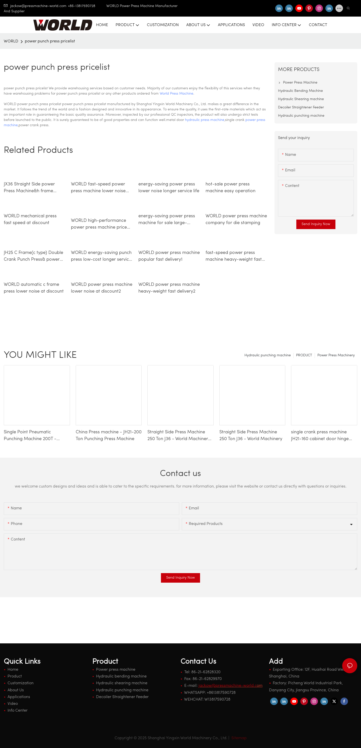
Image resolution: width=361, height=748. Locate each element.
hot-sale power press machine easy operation (230, 187)
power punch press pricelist (50, 41)
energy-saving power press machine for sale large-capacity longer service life (166, 220)
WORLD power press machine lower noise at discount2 (101, 288)
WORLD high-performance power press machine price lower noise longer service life (101, 224)
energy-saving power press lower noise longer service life (168, 187)
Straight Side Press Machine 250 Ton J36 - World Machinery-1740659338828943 (180, 436)
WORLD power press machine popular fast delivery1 (169, 256)
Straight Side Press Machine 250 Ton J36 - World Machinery (250, 435)
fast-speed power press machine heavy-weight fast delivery (234, 256)
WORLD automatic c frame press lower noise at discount (34, 288)
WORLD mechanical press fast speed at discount (30, 219)
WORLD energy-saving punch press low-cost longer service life (101, 256)
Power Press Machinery (336, 355)
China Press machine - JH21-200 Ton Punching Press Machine (109, 435)
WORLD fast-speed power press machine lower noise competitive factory (98, 188)
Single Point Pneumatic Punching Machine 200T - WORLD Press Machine (30, 436)
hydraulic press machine (204, 120)
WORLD (11, 41)
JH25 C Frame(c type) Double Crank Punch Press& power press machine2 (33, 256)
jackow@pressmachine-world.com (35, 6)
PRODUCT (304, 355)
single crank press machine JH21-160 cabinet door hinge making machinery (320, 436)
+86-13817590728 (87, 6)
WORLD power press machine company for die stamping (236, 219)
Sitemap (238, 738)
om (230, 686)
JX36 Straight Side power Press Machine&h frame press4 (29, 188)
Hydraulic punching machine (267, 355)
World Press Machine (176, 94)
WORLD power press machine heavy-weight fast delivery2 (169, 288)
